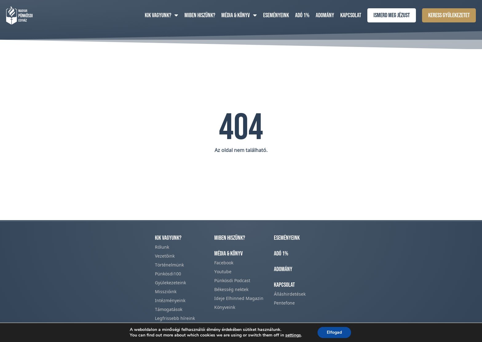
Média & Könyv (239, 15)
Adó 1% (302, 15)
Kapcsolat (350, 15)
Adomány (325, 15)
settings (293, 335)
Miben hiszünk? (199, 15)
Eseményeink (276, 15)
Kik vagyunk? (161, 15)
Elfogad (334, 332)
